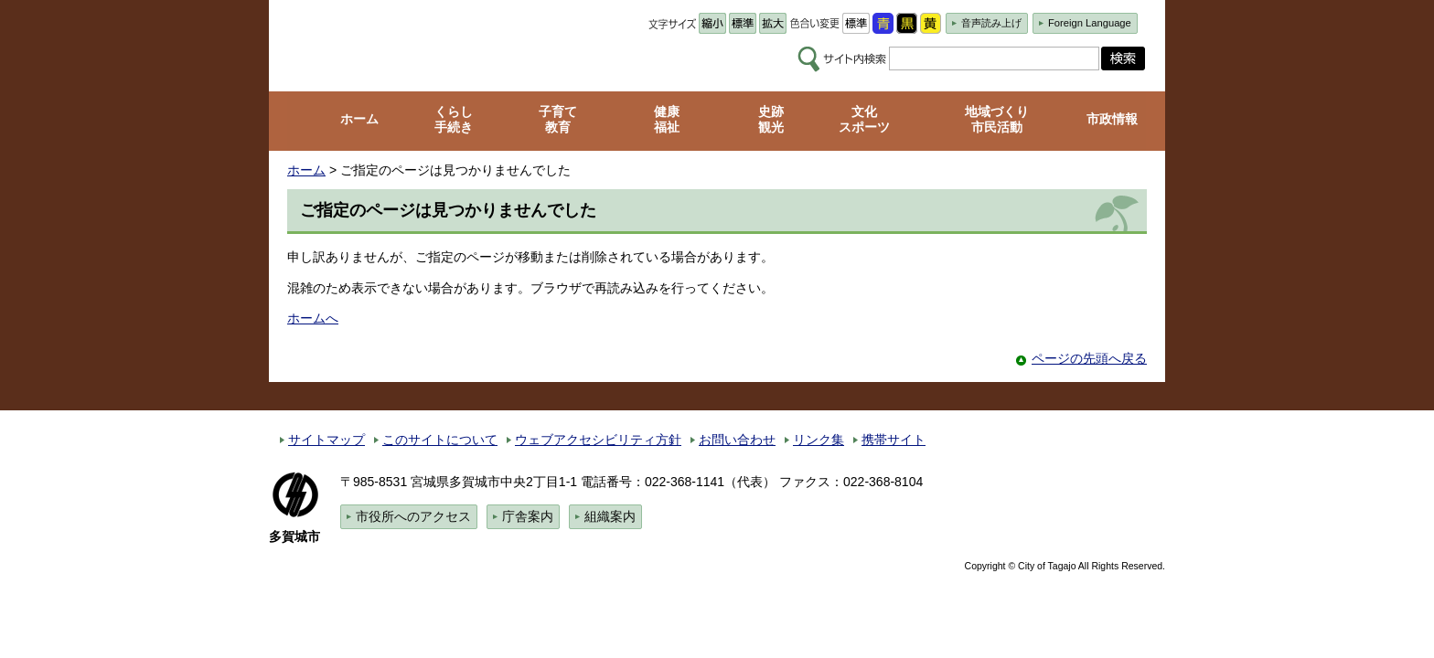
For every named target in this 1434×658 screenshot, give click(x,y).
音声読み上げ (991, 22)
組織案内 (610, 516)
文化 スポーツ (864, 119)
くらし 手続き (453, 119)
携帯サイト (893, 439)
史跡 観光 (771, 119)
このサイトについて (440, 439)
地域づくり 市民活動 (997, 119)
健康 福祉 (667, 119)
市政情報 (1112, 118)
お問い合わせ (737, 439)
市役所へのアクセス (413, 516)
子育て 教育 (558, 119)
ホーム (359, 118)
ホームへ (312, 318)
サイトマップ (326, 439)
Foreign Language (1089, 22)
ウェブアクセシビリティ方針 (598, 439)
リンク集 (818, 439)
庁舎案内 (527, 516)
